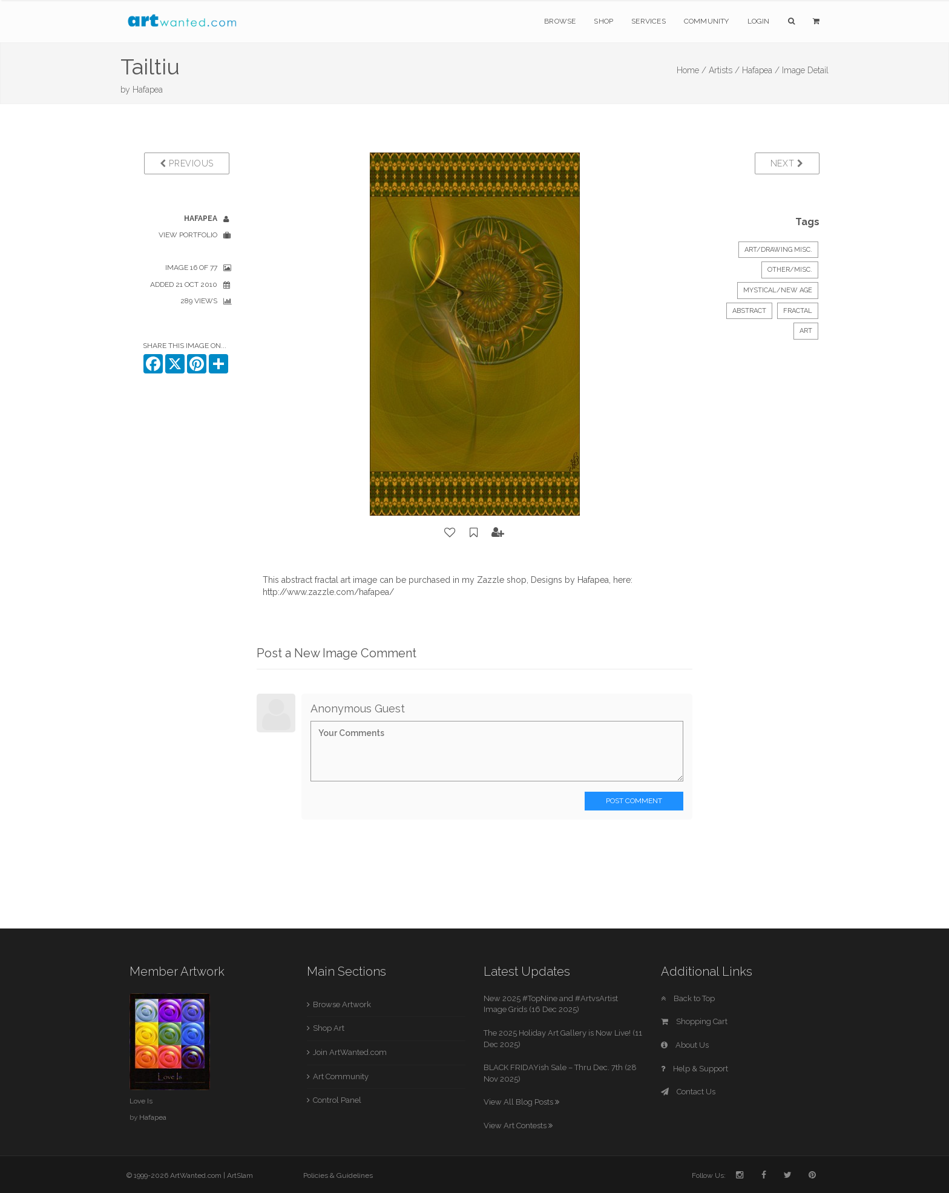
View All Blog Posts (521, 1101)
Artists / (724, 70)
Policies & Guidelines (338, 1175)
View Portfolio (188, 235)
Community (706, 21)
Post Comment (634, 801)
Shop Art (328, 1028)
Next (787, 163)
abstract (749, 311)
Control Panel (337, 1100)
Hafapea (148, 89)
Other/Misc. (789, 270)
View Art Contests (518, 1125)
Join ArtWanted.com (350, 1052)
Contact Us (688, 1091)
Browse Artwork (342, 1004)
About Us (685, 1045)
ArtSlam (240, 1175)
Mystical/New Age (777, 290)
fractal (797, 311)
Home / (691, 70)
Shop (603, 21)
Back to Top (688, 998)
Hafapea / (761, 70)
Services (648, 21)
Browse (560, 21)
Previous (187, 163)
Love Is (141, 1101)
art (806, 331)
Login (758, 21)
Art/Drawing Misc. (778, 250)
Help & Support (694, 1068)
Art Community (341, 1076)
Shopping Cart (694, 1021)
